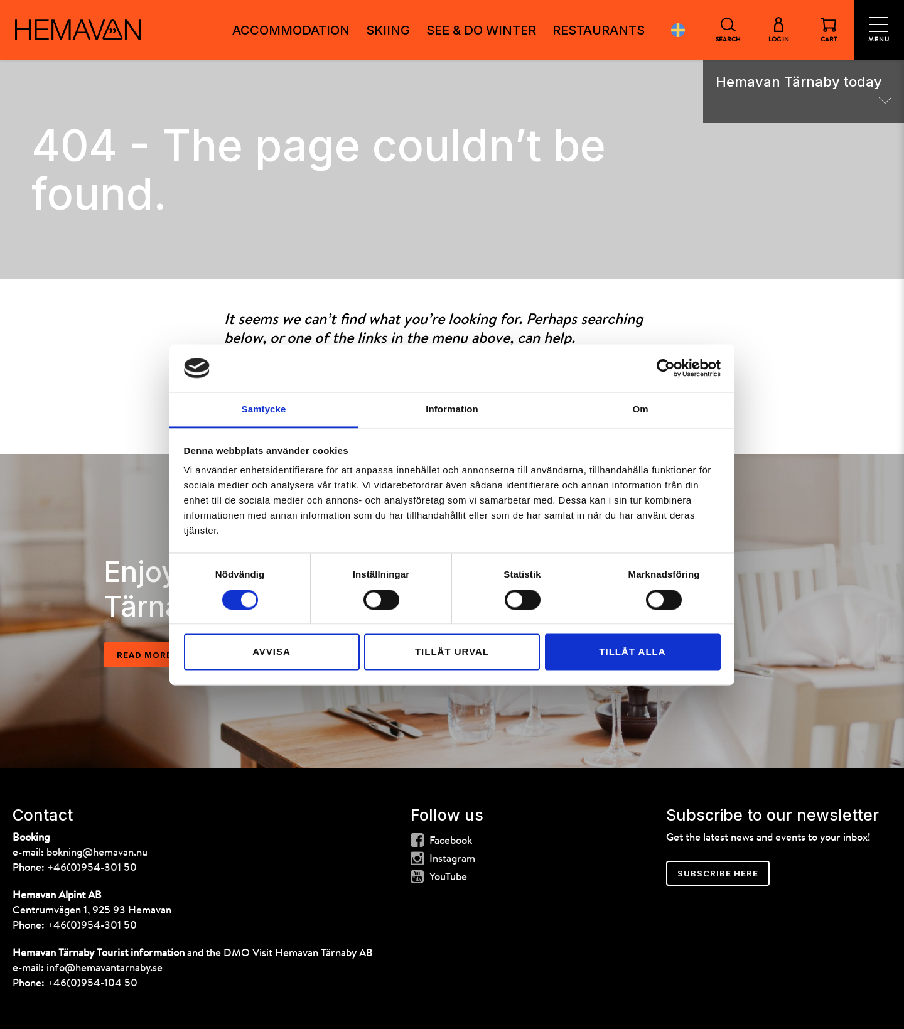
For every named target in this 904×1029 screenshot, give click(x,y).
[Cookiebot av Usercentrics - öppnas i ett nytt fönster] (666, 367)
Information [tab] (452, 409)
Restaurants (598, 30)
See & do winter (481, 30)
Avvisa (271, 652)
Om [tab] (640, 409)
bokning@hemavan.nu (97, 853)
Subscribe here (717, 873)
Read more (144, 655)
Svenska (678, 30)
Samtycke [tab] (264, 409)
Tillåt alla (632, 652)
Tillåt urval (452, 652)
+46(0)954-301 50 (92, 868)
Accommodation (291, 30)
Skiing (388, 30)
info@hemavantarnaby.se (104, 968)
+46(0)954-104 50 (92, 983)
